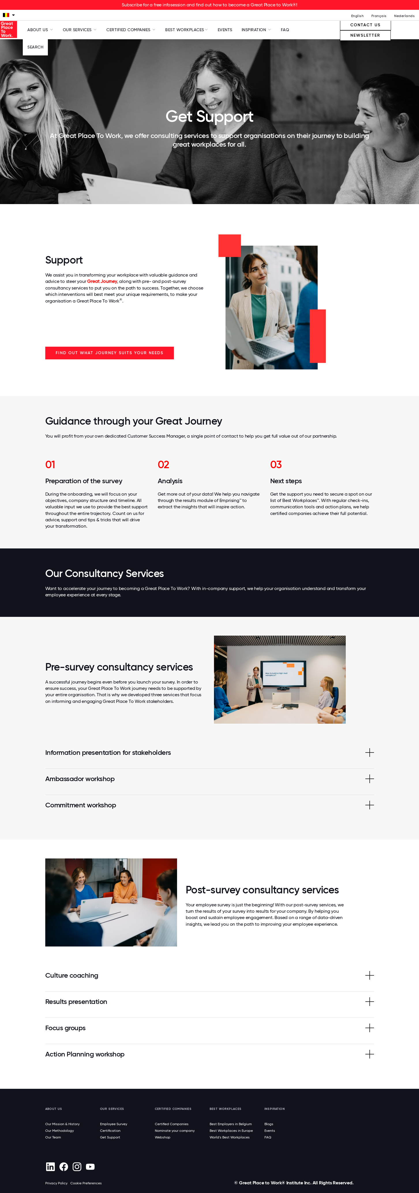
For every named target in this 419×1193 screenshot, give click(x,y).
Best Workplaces (184, 29)
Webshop (162, 1137)
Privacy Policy (56, 1183)
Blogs (268, 1124)
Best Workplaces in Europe (231, 1131)
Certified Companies (172, 1124)
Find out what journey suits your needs (110, 352)
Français (379, 16)
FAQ (285, 29)
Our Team (53, 1137)
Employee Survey (113, 1124)
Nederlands (404, 16)
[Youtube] (90, 1166)
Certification (110, 1131)
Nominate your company (175, 1131)
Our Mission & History (62, 1124)
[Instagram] (77, 1166)
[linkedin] (50, 1166)
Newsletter (365, 35)
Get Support (110, 1137)
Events (225, 29)
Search (35, 47)
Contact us (365, 25)
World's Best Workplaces (230, 1137)
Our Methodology (59, 1131)
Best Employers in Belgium (231, 1124)
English (357, 16)
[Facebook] (64, 1166)
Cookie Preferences (86, 1183)
